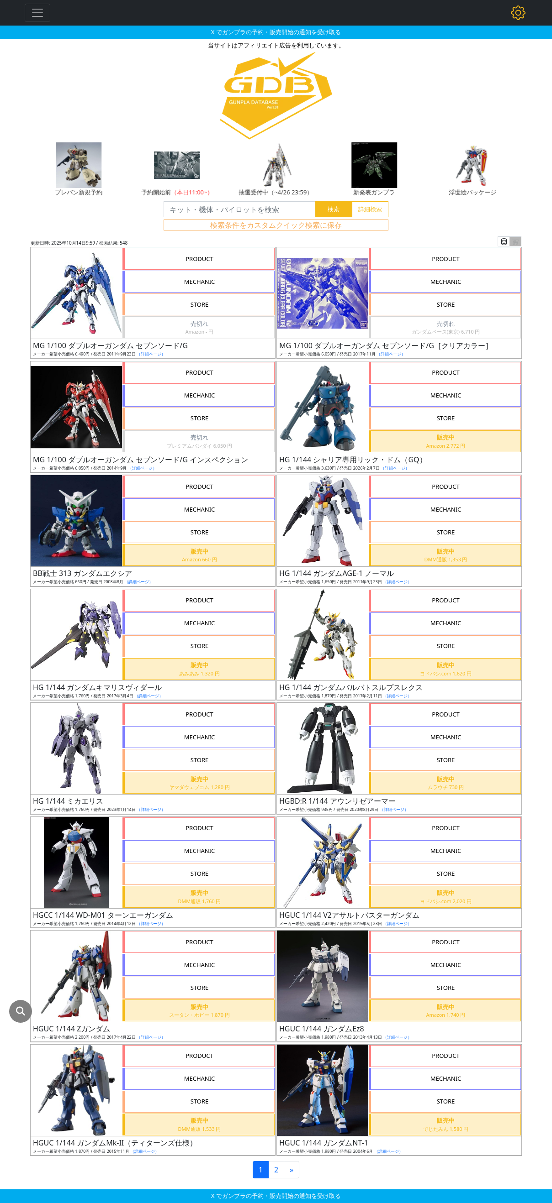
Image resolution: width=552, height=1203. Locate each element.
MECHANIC (199, 281)
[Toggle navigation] (37, 13)
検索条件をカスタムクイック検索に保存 (276, 225)
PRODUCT (199, 259)
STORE (200, 304)
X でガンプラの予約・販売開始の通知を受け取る (276, 32)
